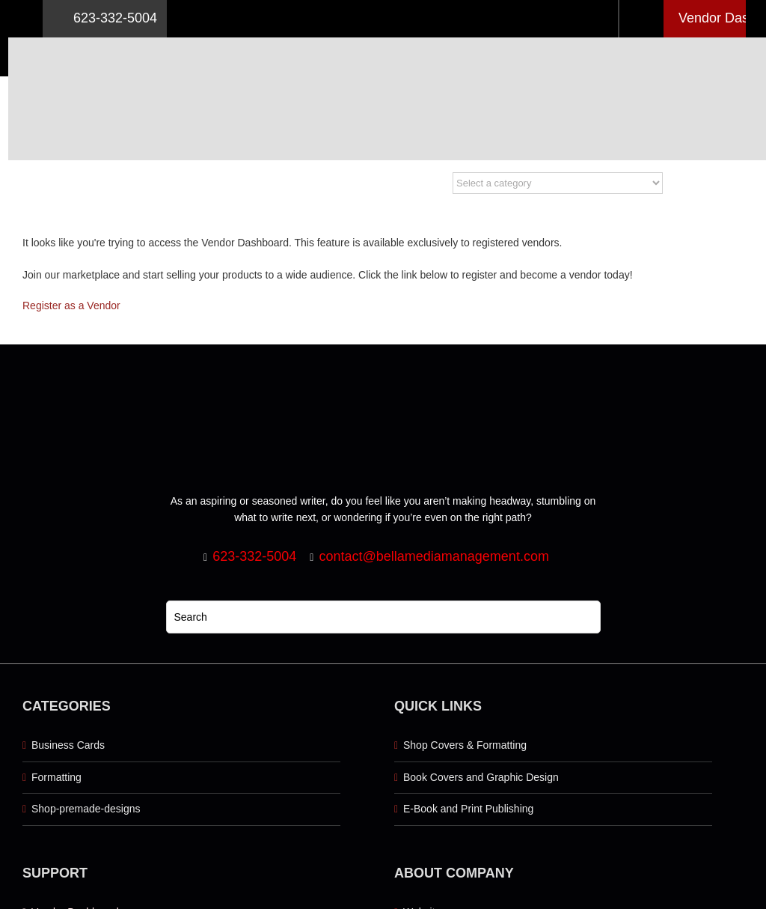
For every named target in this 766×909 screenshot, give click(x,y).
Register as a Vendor (71, 305)
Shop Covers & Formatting (465, 745)
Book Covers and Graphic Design (481, 777)
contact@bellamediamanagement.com (433, 556)
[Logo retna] (419, 43)
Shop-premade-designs (86, 809)
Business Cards (68, 745)
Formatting (56, 777)
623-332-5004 (104, 18)
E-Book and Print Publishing (468, 809)
